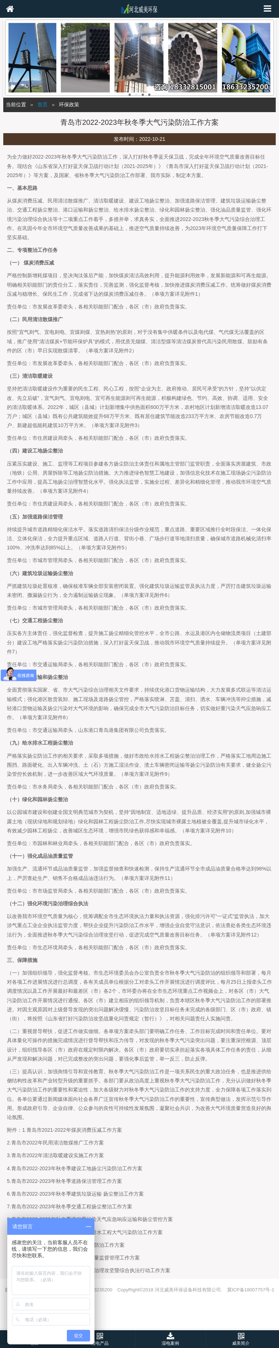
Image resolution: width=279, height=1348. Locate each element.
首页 (42, 104)
